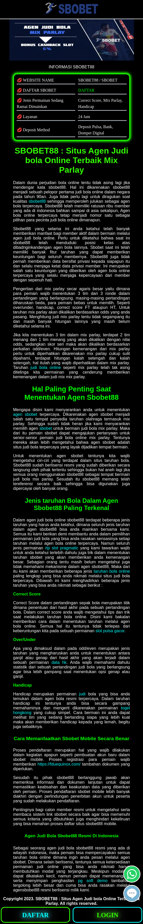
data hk (58, 662)
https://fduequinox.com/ (59, 764)
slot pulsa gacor (110, 631)
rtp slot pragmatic (61, 548)
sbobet (45, 428)
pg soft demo (92, 880)
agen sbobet (25, 414)
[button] (132, 893)
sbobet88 (37, 201)
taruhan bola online (112, 571)
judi (82, 694)
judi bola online (46, 367)
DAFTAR (86, 90)
